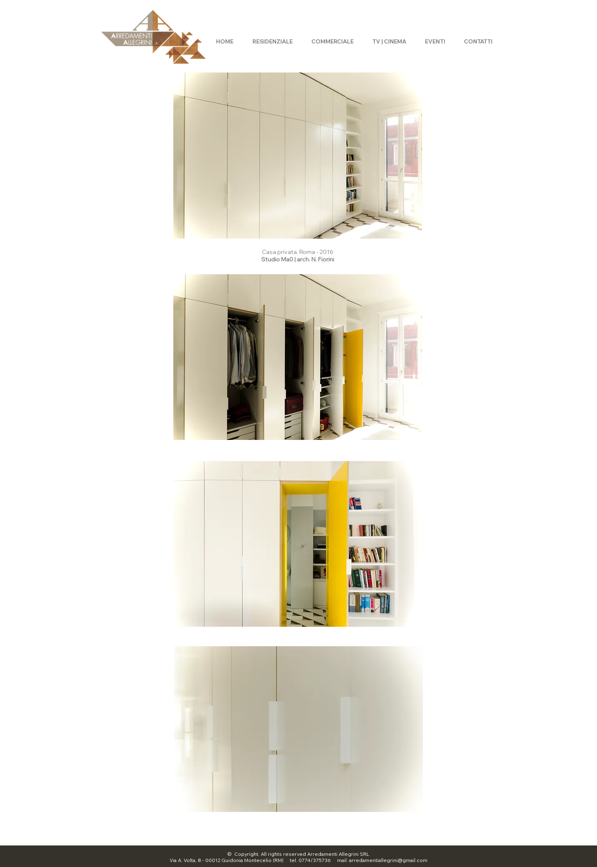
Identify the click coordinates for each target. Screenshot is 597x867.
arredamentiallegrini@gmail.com (388, 860)
